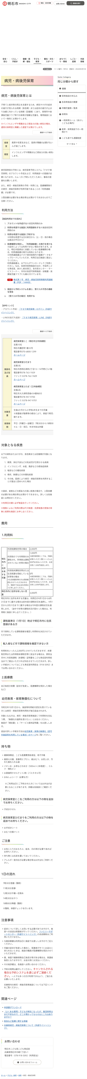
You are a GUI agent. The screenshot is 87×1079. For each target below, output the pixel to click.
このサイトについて (19, 1032)
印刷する (48, 17)
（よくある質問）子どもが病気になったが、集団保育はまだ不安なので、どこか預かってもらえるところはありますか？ (28, 963)
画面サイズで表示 (46, 81)
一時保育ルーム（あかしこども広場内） (72, 70)
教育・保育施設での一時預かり (72, 79)
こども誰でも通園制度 (71, 87)
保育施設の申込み (69, 45)
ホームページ (19, 304)
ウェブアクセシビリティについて (49, 1032)
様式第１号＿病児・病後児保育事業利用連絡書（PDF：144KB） (33, 229)
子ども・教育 (12, 1024)
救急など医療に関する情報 (16, 970)
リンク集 (41, 1035)
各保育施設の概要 (69, 51)
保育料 (65, 63)
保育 (64, 37)
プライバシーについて (19, 1035)
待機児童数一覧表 (69, 57)
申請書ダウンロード (13, 956)
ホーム (3, 1024)
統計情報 (60, 1062)
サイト (57, 1035)
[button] (41, 3)
